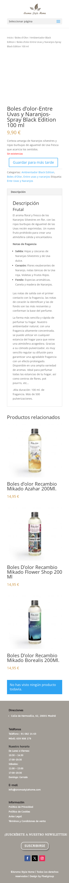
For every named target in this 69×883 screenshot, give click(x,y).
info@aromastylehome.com (25, 789)
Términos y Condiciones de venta (27, 821)
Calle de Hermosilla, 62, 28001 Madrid (33, 716)
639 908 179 (23, 738)
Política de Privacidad (21, 807)
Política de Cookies (19, 811)
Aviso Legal (15, 816)
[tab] (34, 192)
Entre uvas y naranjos (36, 176)
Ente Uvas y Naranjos (20, 181)
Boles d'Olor (21, 37)
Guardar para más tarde (33, 162)
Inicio (10, 37)
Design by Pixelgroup (42, 876)
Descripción (18, 192)
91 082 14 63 (28, 733)
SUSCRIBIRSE (34, 846)
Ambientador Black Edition (38, 172)
